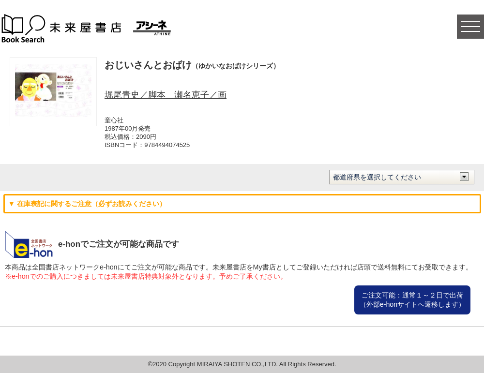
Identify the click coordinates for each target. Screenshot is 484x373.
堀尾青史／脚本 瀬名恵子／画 (166, 95)
